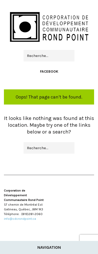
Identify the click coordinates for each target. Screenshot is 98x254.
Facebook (49, 71)
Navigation (49, 247)
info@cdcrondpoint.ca (20, 219)
